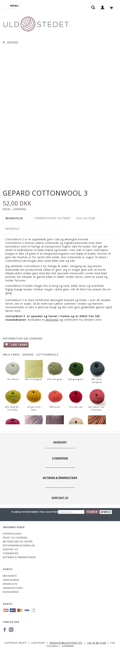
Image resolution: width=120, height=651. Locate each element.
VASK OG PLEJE (85, 218)
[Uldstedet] (36, 23)
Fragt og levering (15, 537)
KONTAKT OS (10, 549)
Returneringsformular (19, 545)
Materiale (13, 228)
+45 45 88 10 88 (96, 642)
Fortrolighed (12, 533)
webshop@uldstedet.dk (66, 642)
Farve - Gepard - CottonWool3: (31, 354)
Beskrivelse (14, 218)
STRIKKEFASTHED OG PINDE (52, 218)
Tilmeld (92, 511)
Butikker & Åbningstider (19, 557)
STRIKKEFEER (10, 553)
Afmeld (106, 511)
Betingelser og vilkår (18, 541)
